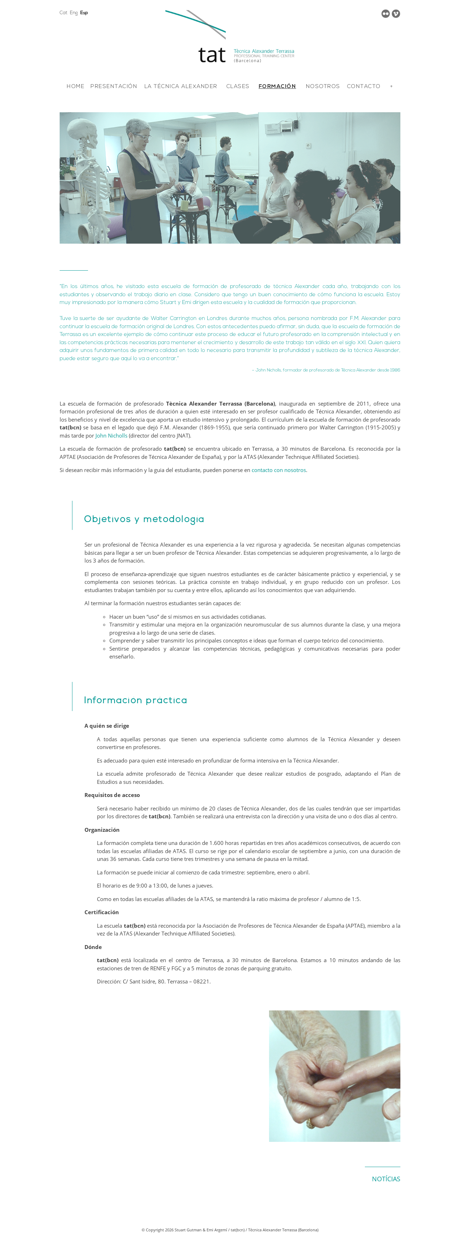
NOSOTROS (323, 87)
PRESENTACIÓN (114, 87)
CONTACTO (364, 87)
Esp (84, 13)
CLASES (238, 87)
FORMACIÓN (277, 87)
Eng (74, 13)
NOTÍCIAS (386, 1179)
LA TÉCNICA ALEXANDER (181, 87)
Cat (63, 13)
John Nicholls (111, 435)
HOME (75, 87)
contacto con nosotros (279, 469)
